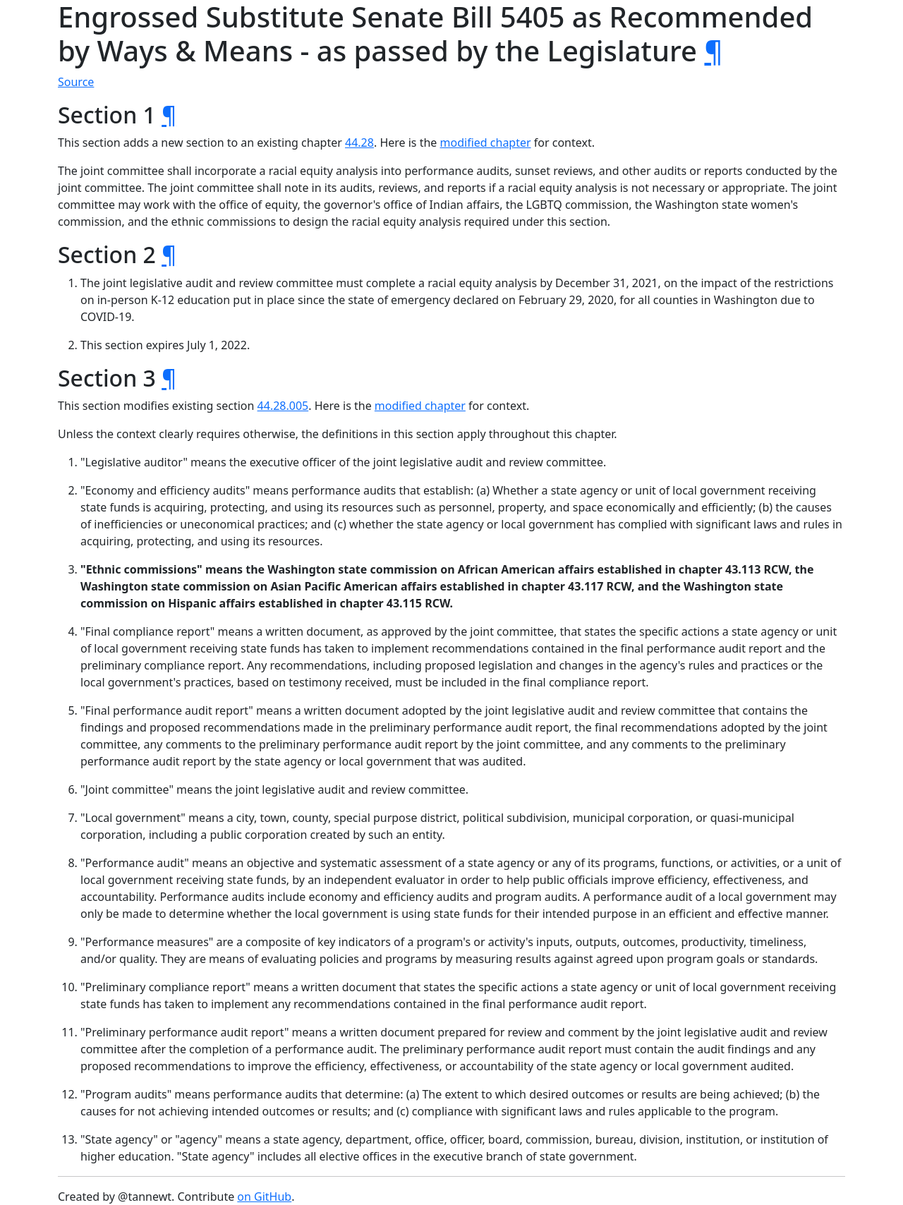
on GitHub (264, 1196)
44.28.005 (283, 405)
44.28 (359, 142)
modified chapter (485, 142)
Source (76, 82)
